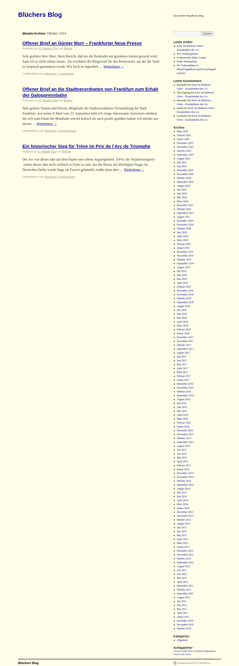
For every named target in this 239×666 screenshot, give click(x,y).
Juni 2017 (182, 360)
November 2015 (185, 434)
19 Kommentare (67, 130)
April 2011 (182, 612)
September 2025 (185, 154)
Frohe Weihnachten (187, 61)
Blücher (68, 48)
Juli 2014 (181, 492)
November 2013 (185, 515)
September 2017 (185, 348)
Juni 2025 (182, 166)
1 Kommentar (66, 73)
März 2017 (182, 372)
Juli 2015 (181, 449)
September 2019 (185, 263)
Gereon (176, 651)
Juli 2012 (181, 570)
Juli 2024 (181, 189)
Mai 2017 (182, 364)
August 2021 (183, 216)
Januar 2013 (183, 546)
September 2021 (185, 212)
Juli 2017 (181, 356)
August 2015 (183, 445)
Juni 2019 (182, 275)
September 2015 (185, 442)
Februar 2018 (184, 329)
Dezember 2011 (185, 585)
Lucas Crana (179, 654)
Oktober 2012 (184, 558)
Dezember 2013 (185, 511)
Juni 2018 (182, 313)
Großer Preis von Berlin (192, 651)
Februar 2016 (184, 422)
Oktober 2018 (184, 298)
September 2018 (185, 302)
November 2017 (185, 341)
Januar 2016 (183, 426)
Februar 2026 (184, 135)
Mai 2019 (182, 278)
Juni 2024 (182, 193)
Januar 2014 (183, 508)
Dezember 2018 (185, 290)
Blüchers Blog (40, 14)
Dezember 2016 (185, 383)
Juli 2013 (181, 527)
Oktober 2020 (184, 228)
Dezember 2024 (185, 170)
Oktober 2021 (184, 209)
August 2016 (183, 399)
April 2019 (182, 282)
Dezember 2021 (185, 205)
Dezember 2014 (185, 473)
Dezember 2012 (185, 550)
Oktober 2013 (184, 519)
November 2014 (185, 477)
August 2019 (183, 267)
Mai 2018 (182, 317)
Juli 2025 (181, 162)
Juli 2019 (181, 271)
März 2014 (182, 504)
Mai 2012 (182, 577)
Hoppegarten (209, 651)
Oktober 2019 (184, 259)
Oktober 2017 (184, 344)
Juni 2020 (182, 232)
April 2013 (182, 539)
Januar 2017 (183, 379)
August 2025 (183, 158)
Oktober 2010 (184, 628)
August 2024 (183, 185)
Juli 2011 (181, 601)
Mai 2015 (182, 457)
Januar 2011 (183, 616)
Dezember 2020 (185, 220)
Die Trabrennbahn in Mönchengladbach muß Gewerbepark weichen (196, 69)
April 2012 (182, 581)
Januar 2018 (183, 333)
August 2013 (183, 523)
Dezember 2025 (185, 143)
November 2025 (185, 146)
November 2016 (185, 387)
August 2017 (183, 352)
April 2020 (182, 236)
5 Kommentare (66, 176)
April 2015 (182, 461)
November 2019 (185, 255)
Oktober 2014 (184, 480)
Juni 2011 (182, 605)
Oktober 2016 (184, 391)
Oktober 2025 (184, 150)
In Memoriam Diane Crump (191, 57)
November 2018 (185, 294)
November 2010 (185, 624)
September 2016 (185, 395)
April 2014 (182, 500)
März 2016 (182, 418)
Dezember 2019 (185, 251)
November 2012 (185, 554)
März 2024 (182, 201)
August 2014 (183, 488)
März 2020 (182, 240)
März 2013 (182, 543)
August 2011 (183, 597)
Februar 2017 (184, 376)
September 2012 (185, 562)
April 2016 (182, 414)
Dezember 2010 (185, 620)
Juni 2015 (182, 453)
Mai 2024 (182, 197)
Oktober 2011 (184, 589)
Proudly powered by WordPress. (194, 662)
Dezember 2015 (185, 430)
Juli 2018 (181, 310)
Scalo (188, 654)
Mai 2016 (182, 411)
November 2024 (185, 174)
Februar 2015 (184, 465)
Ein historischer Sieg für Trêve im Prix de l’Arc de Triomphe (86, 146)
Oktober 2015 (184, 438)
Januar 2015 (183, 469)
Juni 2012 (182, 574)
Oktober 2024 (184, 177)
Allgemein (50, 73)
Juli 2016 (181, 403)
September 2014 (185, 484)
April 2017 (182, 368)
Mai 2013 (182, 535)
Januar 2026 (183, 139)
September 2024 (185, 181)
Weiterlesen (114, 66)
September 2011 (185, 593)
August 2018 (183, 306)
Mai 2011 (182, 609)
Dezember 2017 (185, 337)
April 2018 (182, 321)
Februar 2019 (184, 286)
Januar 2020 (183, 247)
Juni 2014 (182, 496)
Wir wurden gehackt (187, 53)
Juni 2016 (182, 407)
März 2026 (182, 131)
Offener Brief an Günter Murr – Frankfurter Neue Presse (82, 43)
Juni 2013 (182, 531)
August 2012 (183, 566)
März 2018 (182, 325)
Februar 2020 (184, 244)
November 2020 (185, 224)
